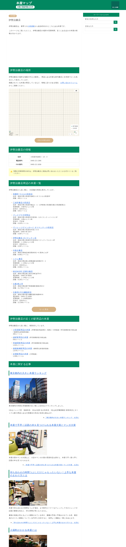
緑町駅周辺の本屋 (20, 337)
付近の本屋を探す (43, 140)
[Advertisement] (44, 50)
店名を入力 (89, 26)
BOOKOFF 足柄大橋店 (23, 271)
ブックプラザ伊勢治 (21, 215)
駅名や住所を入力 (91, 19)
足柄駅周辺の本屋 (20, 354)
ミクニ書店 (18, 259)
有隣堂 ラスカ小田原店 (23, 194)
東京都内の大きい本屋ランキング (28, 373)
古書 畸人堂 (18, 284)
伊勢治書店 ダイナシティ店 (24, 238)
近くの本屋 (115, 7)
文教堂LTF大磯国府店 (22, 292)
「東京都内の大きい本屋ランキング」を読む (62, 417)
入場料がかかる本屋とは (23, 530)
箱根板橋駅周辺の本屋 (22, 348)
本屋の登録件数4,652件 (25, 7)
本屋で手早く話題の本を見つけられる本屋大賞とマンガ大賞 (43, 425)
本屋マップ (24, 3)
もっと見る (43, 309)
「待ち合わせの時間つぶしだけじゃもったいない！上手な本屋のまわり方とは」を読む (45, 523)
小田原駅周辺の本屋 (21, 330)
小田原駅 (13, 16)
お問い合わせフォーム (69, 83)
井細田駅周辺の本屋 (21, 343)
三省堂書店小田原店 (21, 203)
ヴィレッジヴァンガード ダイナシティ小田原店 (33, 228)
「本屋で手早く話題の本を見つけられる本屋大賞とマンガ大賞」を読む (51, 465)
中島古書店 (18, 250)
